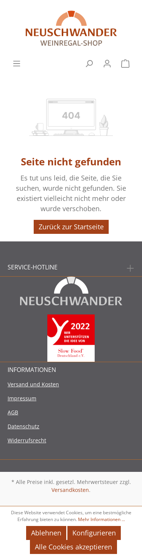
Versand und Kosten (33, 384)
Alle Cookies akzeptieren (73, 546)
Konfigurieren (94, 532)
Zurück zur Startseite (71, 226)
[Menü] (17, 62)
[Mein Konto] (107, 62)
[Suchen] (89, 62)
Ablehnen (46, 532)
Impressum (22, 398)
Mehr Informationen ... (101, 519)
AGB (13, 412)
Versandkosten (70, 489)
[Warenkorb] (125, 62)
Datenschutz (23, 426)
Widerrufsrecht (27, 440)
